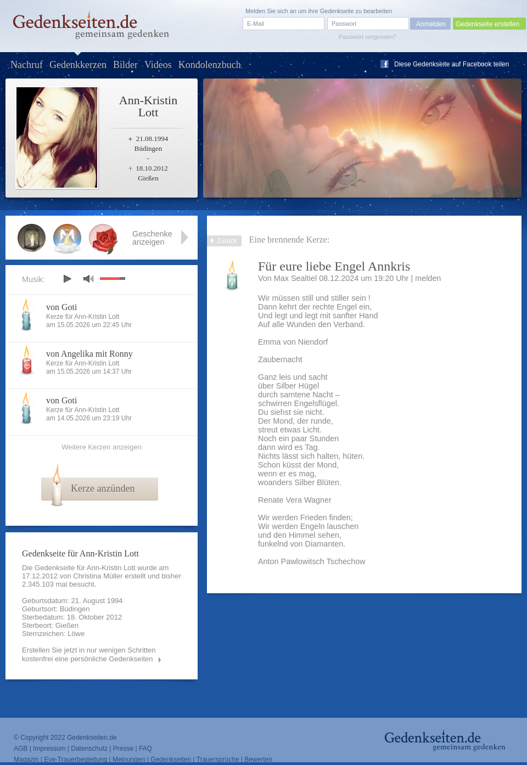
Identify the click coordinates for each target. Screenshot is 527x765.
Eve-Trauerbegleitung (75, 759)
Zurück (227, 241)
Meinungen (129, 759)
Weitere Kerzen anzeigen (101, 447)
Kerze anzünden (102, 488)
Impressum (49, 748)
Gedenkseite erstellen (487, 24)
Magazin (26, 759)
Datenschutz (89, 748)
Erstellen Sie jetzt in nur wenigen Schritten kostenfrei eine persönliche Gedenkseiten (89, 654)
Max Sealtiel (295, 278)
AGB (20, 748)
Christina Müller (97, 576)
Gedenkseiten (170, 759)
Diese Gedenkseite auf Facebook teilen (451, 64)
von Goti (61, 307)
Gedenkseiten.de (92, 737)
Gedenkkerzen (77, 64)
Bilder (125, 64)
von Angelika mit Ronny (89, 353)
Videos (158, 64)
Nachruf (26, 64)
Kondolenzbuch (209, 64)
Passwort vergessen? (367, 36)
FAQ (145, 748)
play (67, 279)
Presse (123, 748)
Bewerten (258, 759)
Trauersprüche (218, 759)
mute (88, 278)
